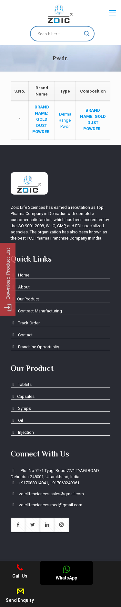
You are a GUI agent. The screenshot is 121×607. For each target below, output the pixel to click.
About (20, 287)
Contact (22, 334)
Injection (22, 432)
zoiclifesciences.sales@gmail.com (51, 493)
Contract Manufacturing (36, 311)
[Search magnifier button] (86, 33)
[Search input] (59, 33)
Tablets (21, 384)
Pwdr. (65, 126)
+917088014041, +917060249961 (49, 482)
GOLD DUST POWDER (41, 119)
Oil (17, 420)
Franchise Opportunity (35, 346)
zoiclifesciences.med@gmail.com (50, 504)
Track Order (25, 322)
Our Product (25, 299)
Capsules (23, 396)
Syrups (21, 408)
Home (20, 275)
